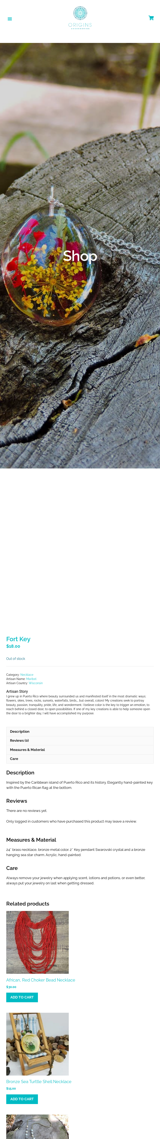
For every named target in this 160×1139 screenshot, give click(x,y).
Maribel (31, 642)
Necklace (26, 637)
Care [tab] (14, 722)
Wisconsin (36, 646)
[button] (9, 18)
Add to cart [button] (22, 960)
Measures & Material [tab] (27, 713)
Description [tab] (19, 694)
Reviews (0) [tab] (19, 703)
